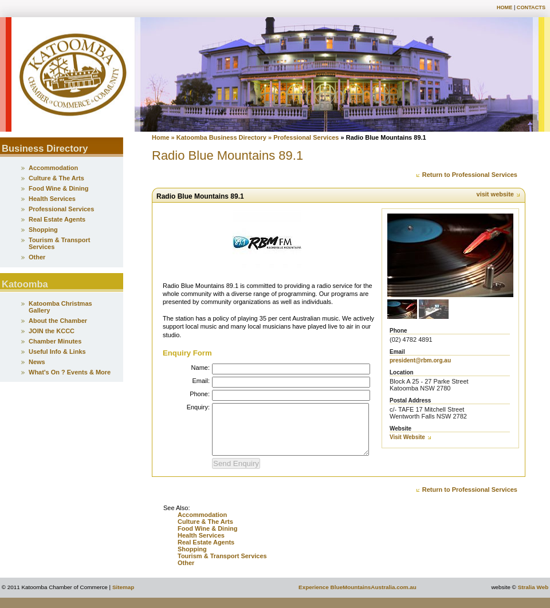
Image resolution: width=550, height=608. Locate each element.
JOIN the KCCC (51, 330)
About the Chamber (58, 320)
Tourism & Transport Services (222, 566)
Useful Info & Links (57, 351)
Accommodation (202, 525)
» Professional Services (303, 137)
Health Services (201, 545)
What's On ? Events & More (70, 372)
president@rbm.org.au (420, 360)
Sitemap (123, 597)
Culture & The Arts (205, 531)
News (37, 361)
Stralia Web (533, 597)
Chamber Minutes (55, 341)
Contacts (531, 7)
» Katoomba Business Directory (218, 137)
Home (504, 7)
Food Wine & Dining (207, 538)
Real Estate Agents (206, 552)
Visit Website (411, 437)
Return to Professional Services (466, 174)
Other (186, 573)
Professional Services (61, 209)
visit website (499, 194)
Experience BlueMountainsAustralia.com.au (357, 597)
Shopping (193, 559)
